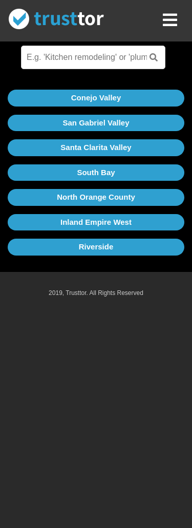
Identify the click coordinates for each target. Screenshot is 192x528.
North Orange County (96, 197)
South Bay (96, 172)
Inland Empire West (96, 222)
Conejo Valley (96, 97)
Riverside (96, 246)
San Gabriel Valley (95, 122)
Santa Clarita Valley (95, 147)
